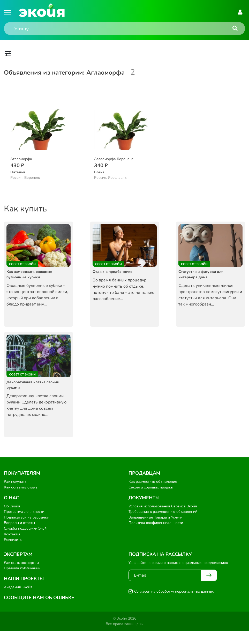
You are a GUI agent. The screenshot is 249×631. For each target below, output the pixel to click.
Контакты (12, 534)
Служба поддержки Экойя (26, 528)
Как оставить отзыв (20, 487)
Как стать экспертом (21, 562)
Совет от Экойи (22, 264)
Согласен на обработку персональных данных (174, 591)
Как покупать (15, 481)
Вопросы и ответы (19, 522)
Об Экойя (12, 506)
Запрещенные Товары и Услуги (155, 517)
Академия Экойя (18, 587)
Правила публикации (22, 568)
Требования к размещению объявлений (163, 511)
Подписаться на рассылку (26, 517)
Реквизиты (13, 539)
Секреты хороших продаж (151, 487)
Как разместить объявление (153, 481)
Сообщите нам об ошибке (39, 597)
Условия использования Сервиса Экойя (163, 506)
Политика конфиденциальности (156, 522)
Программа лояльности (24, 511)
